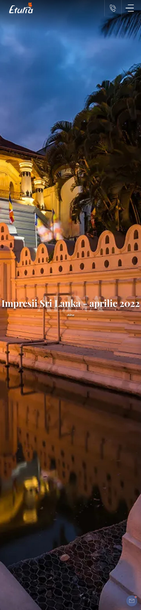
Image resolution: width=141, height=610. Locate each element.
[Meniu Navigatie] (129, 8)
